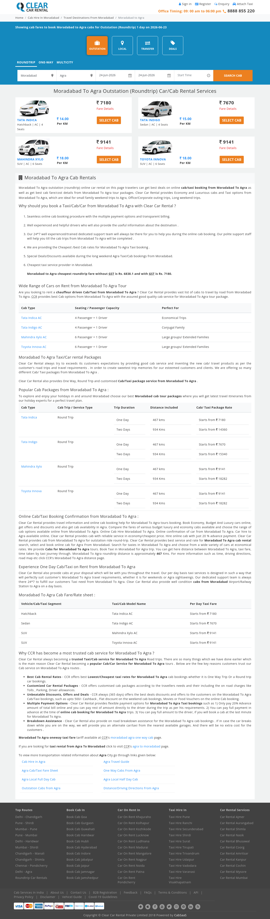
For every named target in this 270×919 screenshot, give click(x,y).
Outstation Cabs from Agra (41, 788)
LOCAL (122, 45)
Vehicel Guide (72, 897)
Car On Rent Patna (131, 872)
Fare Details (105, 109)
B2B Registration (105, 892)
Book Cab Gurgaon (80, 823)
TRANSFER (147, 45)
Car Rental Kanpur (233, 859)
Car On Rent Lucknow (133, 835)
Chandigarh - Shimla (30, 859)
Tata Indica (29, 417)
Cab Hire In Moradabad (43, 18)
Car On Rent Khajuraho (134, 817)
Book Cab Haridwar (80, 835)
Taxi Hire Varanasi (182, 872)
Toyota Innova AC (33, 347)
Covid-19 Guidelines (103, 897)
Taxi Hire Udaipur (181, 859)
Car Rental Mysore (233, 872)
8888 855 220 (241, 11)
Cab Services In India (29, 892)
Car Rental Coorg (232, 847)
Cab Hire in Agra (33, 762)
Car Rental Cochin (233, 866)
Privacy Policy (23, 897)
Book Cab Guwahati (81, 829)
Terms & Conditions (172, 892)
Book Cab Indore (79, 853)
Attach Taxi (243, 4)
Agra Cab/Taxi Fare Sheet (40, 770)
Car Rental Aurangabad (236, 823)
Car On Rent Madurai (133, 847)
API (196, 892)
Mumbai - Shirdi (26, 847)
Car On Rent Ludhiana (134, 841)
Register (203, 4)
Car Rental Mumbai (234, 878)
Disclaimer (47, 897)
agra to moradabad (147, 746)
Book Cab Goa (77, 817)
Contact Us (78, 892)
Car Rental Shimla (233, 829)
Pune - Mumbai (26, 835)
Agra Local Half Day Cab (121, 779)
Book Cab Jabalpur (80, 859)
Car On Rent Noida (131, 866)
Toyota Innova (31, 491)
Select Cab (108, 120)
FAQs (148, 892)
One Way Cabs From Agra (122, 770)
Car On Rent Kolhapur (133, 823)
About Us (57, 892)
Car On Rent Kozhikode (134, 829)
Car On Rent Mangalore (135, 853)
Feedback (131, 892)
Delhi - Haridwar (27, 841)
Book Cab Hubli (78, 841)
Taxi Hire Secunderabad (186, 829)
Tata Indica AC (31, 318)
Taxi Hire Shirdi (180, 835)
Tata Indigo (29, 442)
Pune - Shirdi (24, 823)
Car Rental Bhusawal (235, 841)
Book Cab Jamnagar (81, 872)
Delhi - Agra (23, 872)
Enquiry (221, 4)
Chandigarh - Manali (30, 853)
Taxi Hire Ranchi (180, 823)
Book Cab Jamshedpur (82, 878)
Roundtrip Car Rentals (31, 878)
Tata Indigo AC (31, 327)
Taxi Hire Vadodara (182, 866)
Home (19, 18)
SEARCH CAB (233, 75)
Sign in (185, 4)
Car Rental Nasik (232, 835)
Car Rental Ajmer (232, 817)
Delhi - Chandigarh (28, 817)
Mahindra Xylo (31, 466)
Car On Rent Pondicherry (126, 880)
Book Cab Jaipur (78, 866)
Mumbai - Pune (26, 829)
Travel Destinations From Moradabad (89, 18)
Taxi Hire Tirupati (181, 847)
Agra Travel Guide (116, 762)
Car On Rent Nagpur (132, 859)
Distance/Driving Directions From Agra (131, 788)
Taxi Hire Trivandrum (184, 853)
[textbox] (37, 76)
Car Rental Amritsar (234, 853)
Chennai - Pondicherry (31, 866)
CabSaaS (180, 915)
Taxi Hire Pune (179, 817)
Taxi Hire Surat (179, 841)
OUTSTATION (97, 45)
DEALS (173, 45)
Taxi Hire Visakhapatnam (180, 880)
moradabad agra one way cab (132, 737)
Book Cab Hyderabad (82, 847)
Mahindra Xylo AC (34, 337)
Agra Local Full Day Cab (38, 779)
